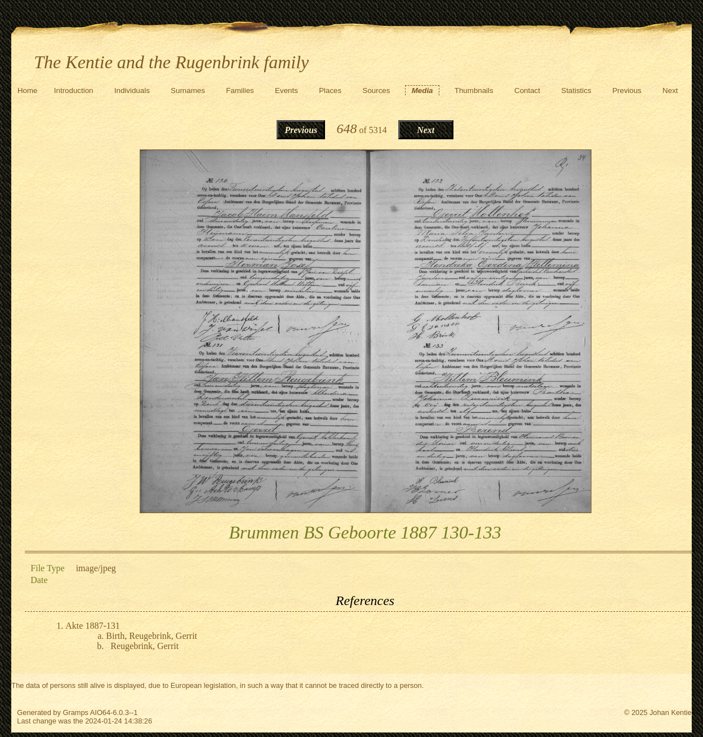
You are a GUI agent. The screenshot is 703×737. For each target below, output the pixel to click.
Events (286, 90)
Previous (627, 90)
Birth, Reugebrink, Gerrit (151, 636)
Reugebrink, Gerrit (144, 646)
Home (27, 90)
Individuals (132, 90)
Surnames (188, 90)
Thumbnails (474, 90)
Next (670, 90)
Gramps (75, 712)
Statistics (576, 90)
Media (422, 90)
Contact (527, 90)
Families (240, 90)
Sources (376, 90)
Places (330, 90)
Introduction (74, 90)
